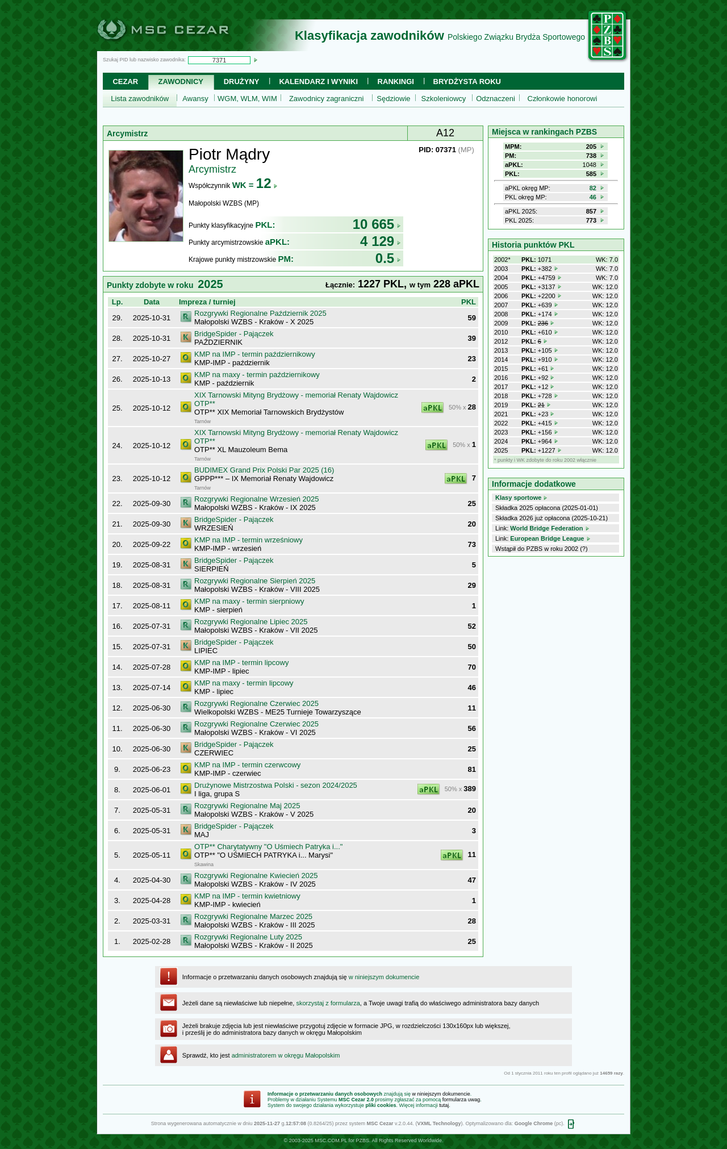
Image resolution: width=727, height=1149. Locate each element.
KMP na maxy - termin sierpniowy (249, 601)
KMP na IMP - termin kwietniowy (247, 896)
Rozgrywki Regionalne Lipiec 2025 (250, 621)
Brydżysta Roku (467, 81)
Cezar (125, 81)
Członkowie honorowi (563, 98)
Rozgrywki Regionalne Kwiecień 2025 (256, 875)
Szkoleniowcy (443, 98)
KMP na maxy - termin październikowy (257, 374)
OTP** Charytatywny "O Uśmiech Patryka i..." (268, 846)
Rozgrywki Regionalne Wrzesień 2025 (256, 499)
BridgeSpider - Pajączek (233, 333)
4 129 (380, 241)
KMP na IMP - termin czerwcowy (247, 765)
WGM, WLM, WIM (247, 98)
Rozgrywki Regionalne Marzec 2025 (253, 916)
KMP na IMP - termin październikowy (254, 354)
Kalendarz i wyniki (318, 81)
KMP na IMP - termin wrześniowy (248, 540)
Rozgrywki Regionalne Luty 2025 (248, 937)
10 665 (377, 224)
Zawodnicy (180, 81)
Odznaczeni (495, 98)
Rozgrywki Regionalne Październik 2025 (260, 313)
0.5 (388, 258)
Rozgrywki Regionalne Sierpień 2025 (254, 580)
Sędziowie (393, 98)
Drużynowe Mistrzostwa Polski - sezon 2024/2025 (275, 785)
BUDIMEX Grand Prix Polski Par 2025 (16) (264, 470)
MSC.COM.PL (331, 1140)
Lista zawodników (140, 98)
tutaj (444, 1105)
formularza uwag (461, 1099)
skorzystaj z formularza (328, 1003)
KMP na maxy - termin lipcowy (244, 683)
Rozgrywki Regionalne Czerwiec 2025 (256, 703)
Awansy (195, 98)
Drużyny (242, 81)
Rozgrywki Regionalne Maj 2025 (247, 805)
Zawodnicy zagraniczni (326, 98)
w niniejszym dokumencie (384, 976)
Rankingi (396, 81)
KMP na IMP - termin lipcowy (241, 662)
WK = (255, 185)
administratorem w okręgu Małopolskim (286, 1055)
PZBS (362, 1140)
